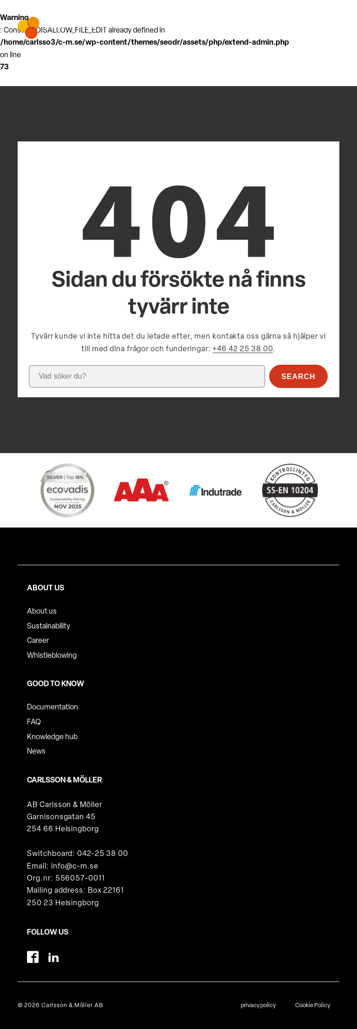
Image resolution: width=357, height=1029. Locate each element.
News (36, 751)
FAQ (34, 722)
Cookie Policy (312, 1005)
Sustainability (48, 626)
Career (38, 641)
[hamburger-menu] (325, 24)
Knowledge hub (52, 737)
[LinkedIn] (54, 957)
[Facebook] (33, 957)
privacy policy (258, 1005)
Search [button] (298, 377)
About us (42, 611)
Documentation (52, 707)
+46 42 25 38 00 (242, 349)
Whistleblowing (52, 656)
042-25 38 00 (102, 854)
